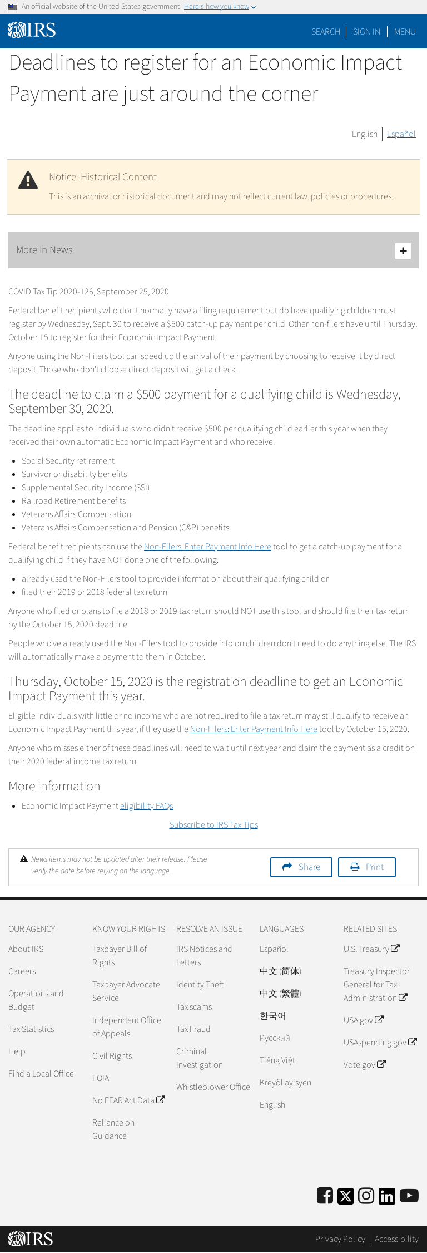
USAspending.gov (380, 1042)
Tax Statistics (31, 1029)
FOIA (100, 1078)
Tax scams (194, 1007)
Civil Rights (112, 1056)
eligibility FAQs (146, 806)
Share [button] (309, 867)
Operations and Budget (36, 1000)
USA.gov (363, 1020)
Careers (22, 971)
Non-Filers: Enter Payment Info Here (207, 546)
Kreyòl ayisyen (285, 1083)
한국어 (273, 1016)
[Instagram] (366, 1196)
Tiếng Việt (277, 1060)
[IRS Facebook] (325, 1196)
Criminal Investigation (199, 1058)
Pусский (275, 1038)
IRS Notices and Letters (204, 956)
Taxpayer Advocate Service (126, 991)
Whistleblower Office (213, 1087)
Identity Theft (200, 985)
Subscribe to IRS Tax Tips (214, 825)
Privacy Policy (340, 1239)
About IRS (25, 949)
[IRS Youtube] (409, 1196)
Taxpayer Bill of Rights (119, 956)
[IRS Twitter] (345, 1199)
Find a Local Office (41, 1074)
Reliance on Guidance (113, 1129)
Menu (405, 31)
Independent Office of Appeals (126, 1027)
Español (401, 134)
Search (325, 31)
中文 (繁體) (280, 993)
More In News (213, 251)
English (365, 134)
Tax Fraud (193, 1029)
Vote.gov (364, 1065)
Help (17, 1051)
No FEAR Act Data (128, 1100)
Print (375, 867)
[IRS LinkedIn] (387, 1199)
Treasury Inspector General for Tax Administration (377, 984)
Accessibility (397, 1239)
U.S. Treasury (371, 949)
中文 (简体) (280, 971)
